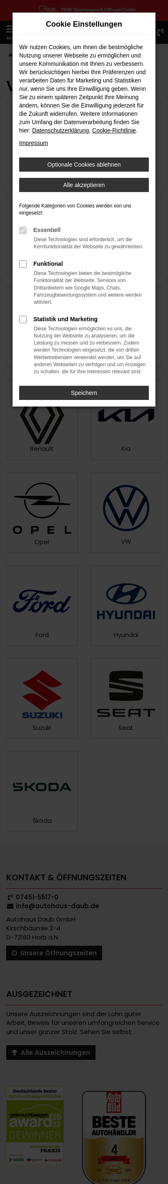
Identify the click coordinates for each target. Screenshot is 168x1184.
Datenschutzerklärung (60, 130)
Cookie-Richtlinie (114, 130)
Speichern (84, 393)
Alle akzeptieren (84, 185)
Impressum (33, 143)
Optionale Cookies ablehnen (84, 164)
